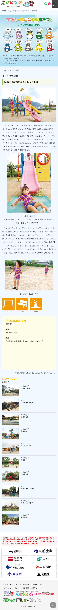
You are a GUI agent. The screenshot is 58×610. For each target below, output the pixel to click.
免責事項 (26, 588)
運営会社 (35, 588)
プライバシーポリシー (11, 588)
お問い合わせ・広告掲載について (32, 584)
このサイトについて (10, 584)
